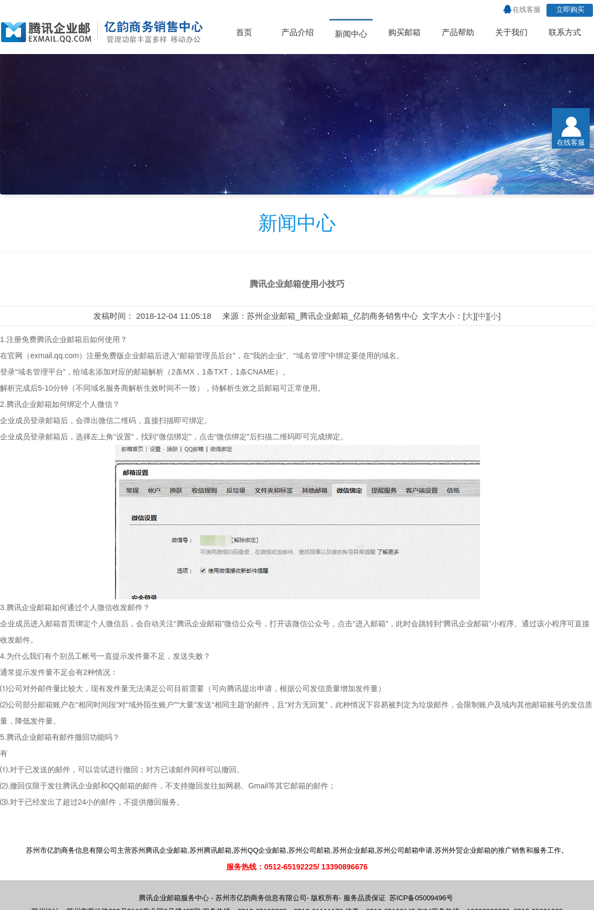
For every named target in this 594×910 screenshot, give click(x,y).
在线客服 (526, 9)
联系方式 (565, 32)
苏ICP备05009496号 (421, 898)
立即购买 (570, 9)
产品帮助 (458, 32)
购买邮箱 (404, 32)
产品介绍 (297, 32)
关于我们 (511, 32)
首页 (244, 32)
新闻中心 (351, 33)
